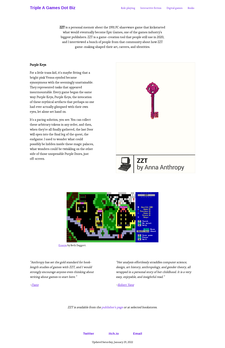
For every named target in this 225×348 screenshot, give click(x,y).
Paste (35, 285)
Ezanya (63, 245)
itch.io (114, 333)
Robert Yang (126, 285)
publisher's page (112, 307)
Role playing (128, 8)
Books (191, 8)
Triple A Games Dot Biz (52, 7)
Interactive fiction (150, 8)
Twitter (88, 333)
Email (137, 333)
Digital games (175, 8)
